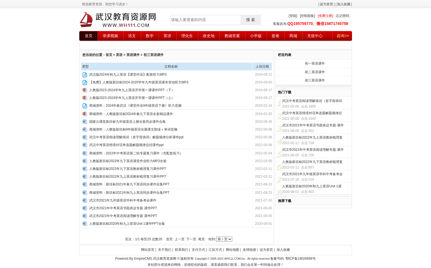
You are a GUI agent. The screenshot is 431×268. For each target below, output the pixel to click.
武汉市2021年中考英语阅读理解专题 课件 (313, 150)
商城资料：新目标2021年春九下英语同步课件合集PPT (129, 184)
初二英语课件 (315, 72)
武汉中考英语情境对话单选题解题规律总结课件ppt (126, 145)
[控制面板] (307, 16)
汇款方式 (215, 250)
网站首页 (147, 250)
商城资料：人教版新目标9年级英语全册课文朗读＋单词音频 (133, 129)
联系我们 (181, 250)
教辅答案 (232, 36)
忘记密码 (342, 16)
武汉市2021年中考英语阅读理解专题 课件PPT (123, 216)
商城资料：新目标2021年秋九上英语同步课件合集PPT (129, 193)
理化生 (187, 36)
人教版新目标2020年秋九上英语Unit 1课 (311, 186)
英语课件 (133, 55)
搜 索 (250, 19)
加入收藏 (343, 4)
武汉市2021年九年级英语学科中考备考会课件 (123, 200)
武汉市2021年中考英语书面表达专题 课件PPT (123, 208)
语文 (132, 36)
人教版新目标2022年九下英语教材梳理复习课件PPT (127, 169)
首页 (89, 36)
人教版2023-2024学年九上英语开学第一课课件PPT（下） (132, 90)
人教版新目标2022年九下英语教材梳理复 (312, 162)
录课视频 (110, 36)
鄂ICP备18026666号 (300, 259)
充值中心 (315, 36)
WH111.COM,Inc (235, 258)
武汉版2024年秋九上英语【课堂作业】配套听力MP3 (128, 74)
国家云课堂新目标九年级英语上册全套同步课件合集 (127, 122)
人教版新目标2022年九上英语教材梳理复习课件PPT (127, 176)
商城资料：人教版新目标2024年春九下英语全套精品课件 (131, 114)
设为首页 (326, 4)
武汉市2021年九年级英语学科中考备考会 (312, 174)
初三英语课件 (154, 55)
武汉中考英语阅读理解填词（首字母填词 (312, 101)
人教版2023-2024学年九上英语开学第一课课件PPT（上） (132, 98)
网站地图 (232, 250)
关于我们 (164, 250)
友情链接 (249, 250)
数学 (150, 36)
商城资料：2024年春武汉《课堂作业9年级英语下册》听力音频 (135, 106)
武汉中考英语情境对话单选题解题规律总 (312, 113)
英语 (167, 36)
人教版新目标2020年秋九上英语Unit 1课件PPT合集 (127, 224)
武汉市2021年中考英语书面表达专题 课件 (313, 125)
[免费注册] (325, 16)
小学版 (256, 36)
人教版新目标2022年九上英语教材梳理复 (312, 137)
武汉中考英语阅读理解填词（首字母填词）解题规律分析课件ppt (136, 137)
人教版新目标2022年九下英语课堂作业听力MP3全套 (128, 161)
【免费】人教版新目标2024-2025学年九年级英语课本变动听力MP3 (138, 82)
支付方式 (198, 250)
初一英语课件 (315, 63)
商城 (293, 36)
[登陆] (293, 16)
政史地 (209, 36)
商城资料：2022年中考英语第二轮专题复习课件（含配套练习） (136, 153)
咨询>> (343, 36)
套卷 (275, 36)
